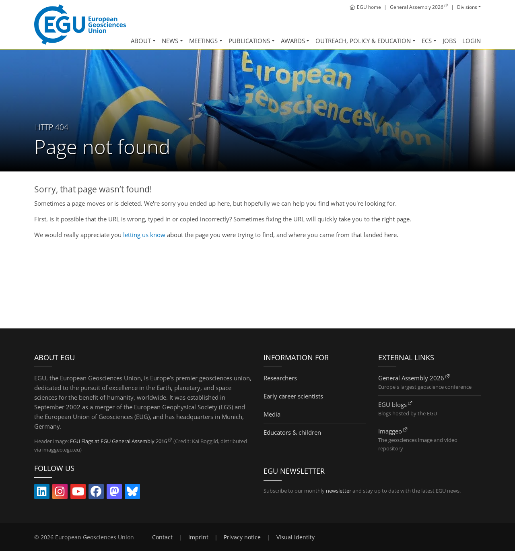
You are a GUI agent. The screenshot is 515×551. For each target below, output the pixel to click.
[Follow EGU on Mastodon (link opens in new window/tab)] (114, 493)
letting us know (144, 235)
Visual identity (295, 537)
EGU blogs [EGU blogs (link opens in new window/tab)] (392, 404)
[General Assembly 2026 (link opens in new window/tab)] (419, 7)
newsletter (338, 490)
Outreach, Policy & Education (363, 41)
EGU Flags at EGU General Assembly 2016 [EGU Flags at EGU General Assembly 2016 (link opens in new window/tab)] (118, 441)
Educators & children (292, 432)
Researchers (280, 378)
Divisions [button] (467, 7)
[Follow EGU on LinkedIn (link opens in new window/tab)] (41, 493)
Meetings (203, 41)
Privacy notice (242, 537)
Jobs (449, 41)
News (170, 41)
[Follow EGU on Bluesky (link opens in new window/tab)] (132, 493)
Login (471, 41)
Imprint (198, 537)
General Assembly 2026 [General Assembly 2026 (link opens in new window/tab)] (411, 378)
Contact (162, 537)
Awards (293, 41)
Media (272, 414)
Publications (249, 41)
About (141, 41)
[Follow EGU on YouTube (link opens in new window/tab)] (78, 493)
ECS (427, 41)
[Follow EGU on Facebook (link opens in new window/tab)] (96, 493)
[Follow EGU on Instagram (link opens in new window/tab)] (60, 493)
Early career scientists (293, 396)
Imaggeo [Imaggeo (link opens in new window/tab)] (390, 431)
